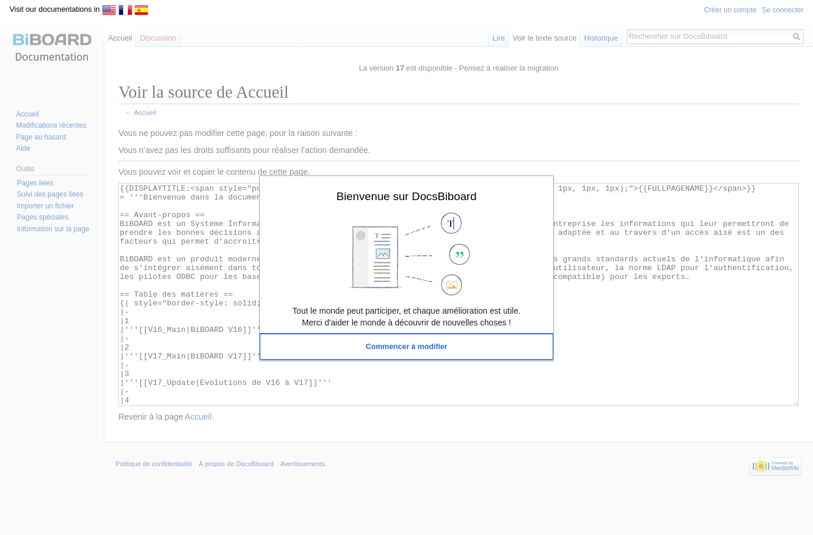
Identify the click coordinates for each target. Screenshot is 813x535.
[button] (406, 347)
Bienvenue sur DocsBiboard (406, 196)
